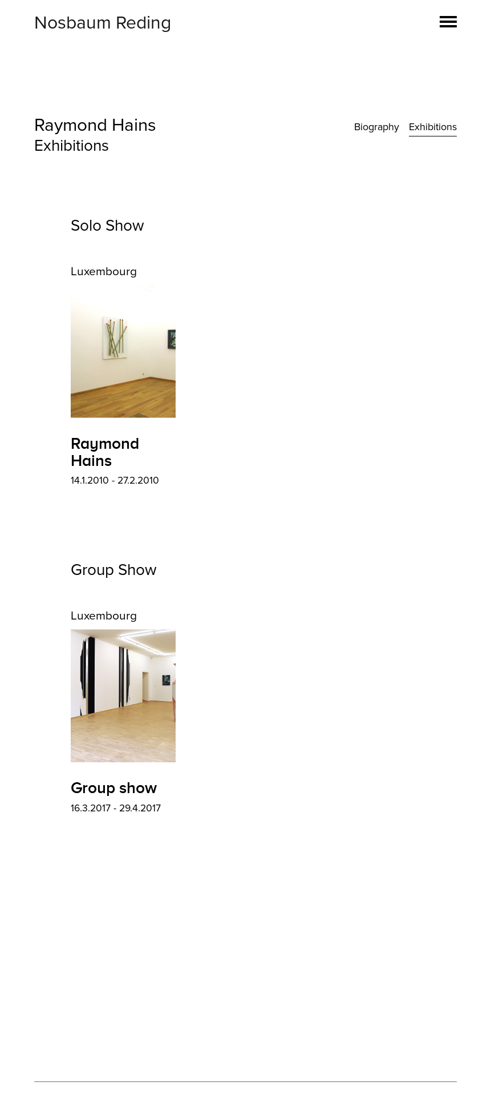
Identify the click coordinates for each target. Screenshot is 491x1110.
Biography (376, 126)
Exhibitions (433, 126)
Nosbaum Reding (102, 23)
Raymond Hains (95, 125)
